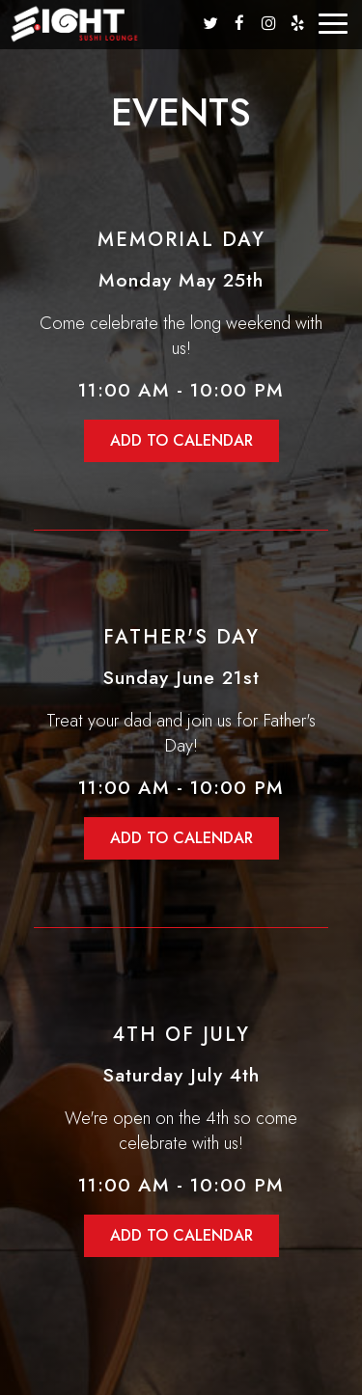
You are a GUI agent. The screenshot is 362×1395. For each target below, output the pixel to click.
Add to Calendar (181, 440)
